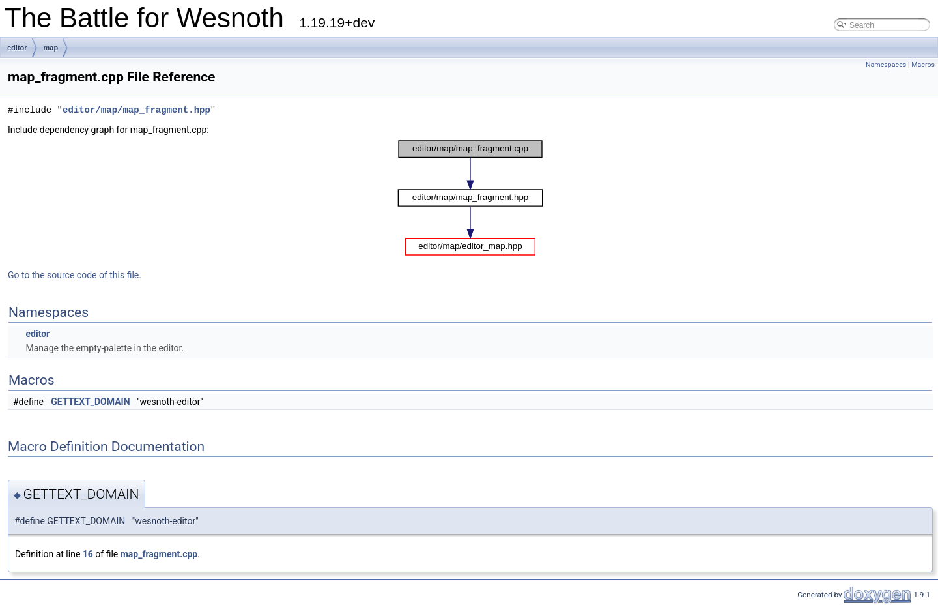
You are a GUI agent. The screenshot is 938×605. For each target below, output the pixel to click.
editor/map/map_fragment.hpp (136, 110)
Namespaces (886, 65)
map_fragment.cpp (159, 554)
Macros (923, 65)
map (51, 48)
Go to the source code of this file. (74, 275)
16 (88, 554)
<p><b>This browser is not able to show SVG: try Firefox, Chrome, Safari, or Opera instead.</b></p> (470, 198)
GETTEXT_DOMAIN (90, 401)
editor (17, 48)
